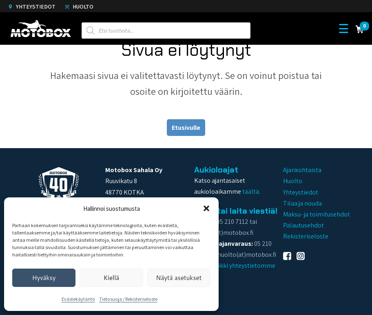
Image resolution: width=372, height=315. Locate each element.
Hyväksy (44, 277)
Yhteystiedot (31, 6)
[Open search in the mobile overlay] (166, 28)
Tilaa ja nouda (302, 203)
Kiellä (111, 277)
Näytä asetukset (179, 277)
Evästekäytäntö (78, 299)
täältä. (251, 191)
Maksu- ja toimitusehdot (316, 214)
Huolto (79, 6)
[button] (206, 208)
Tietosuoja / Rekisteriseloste (128, 299)
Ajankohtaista (302, 170)
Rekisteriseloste (305, 236)
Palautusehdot (303, 225)
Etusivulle (186, 127)
